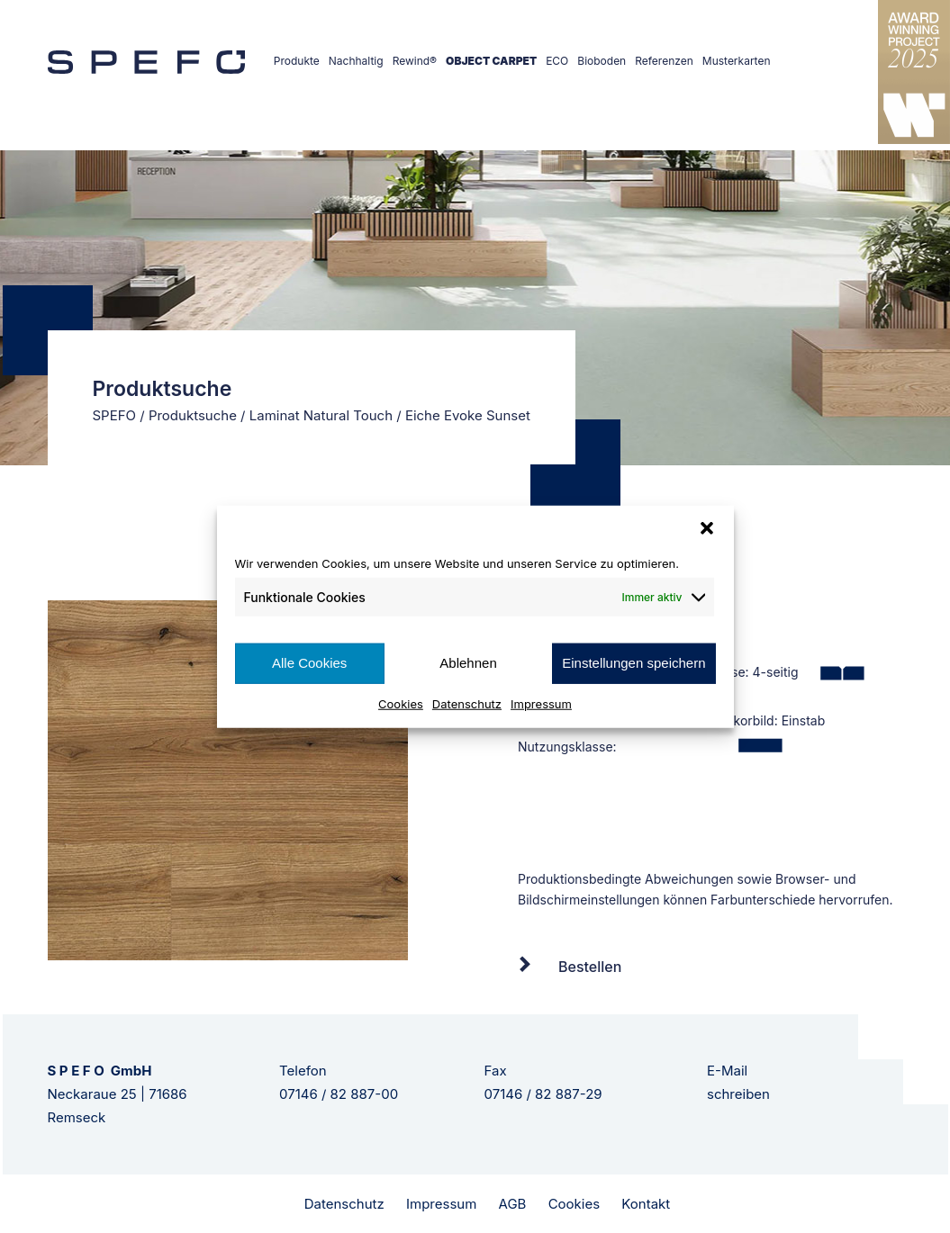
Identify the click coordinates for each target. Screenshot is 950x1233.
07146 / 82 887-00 (338, 1093)
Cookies (400, 703)
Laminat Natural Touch (321, 415)
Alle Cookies (309, 662)
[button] (707, 528)
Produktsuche (193, 415)
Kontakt (645, 1203)
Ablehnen (467, 662)
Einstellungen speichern (633, 662)
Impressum (541, 703)
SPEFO (115, 415)
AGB (513, 1203)
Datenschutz (467, 703)
